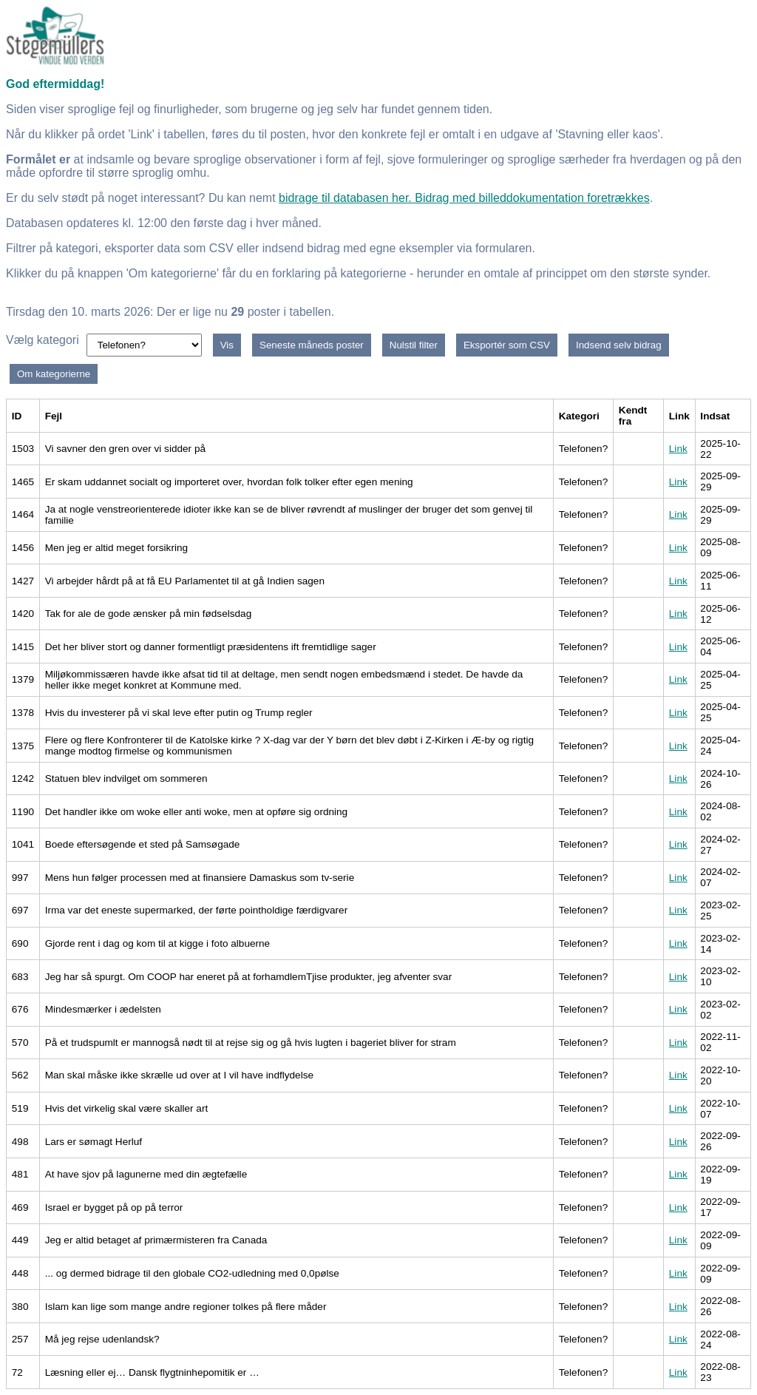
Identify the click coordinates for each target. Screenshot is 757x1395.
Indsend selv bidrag (619, 345)
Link (678, 448)
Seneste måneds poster (311, 345)
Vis (227, 345)
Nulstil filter (414, 345)
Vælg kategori (42, 340)
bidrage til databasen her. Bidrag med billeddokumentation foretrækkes (464, 198)
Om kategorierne (53, 373)
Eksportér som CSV (507, 345)
